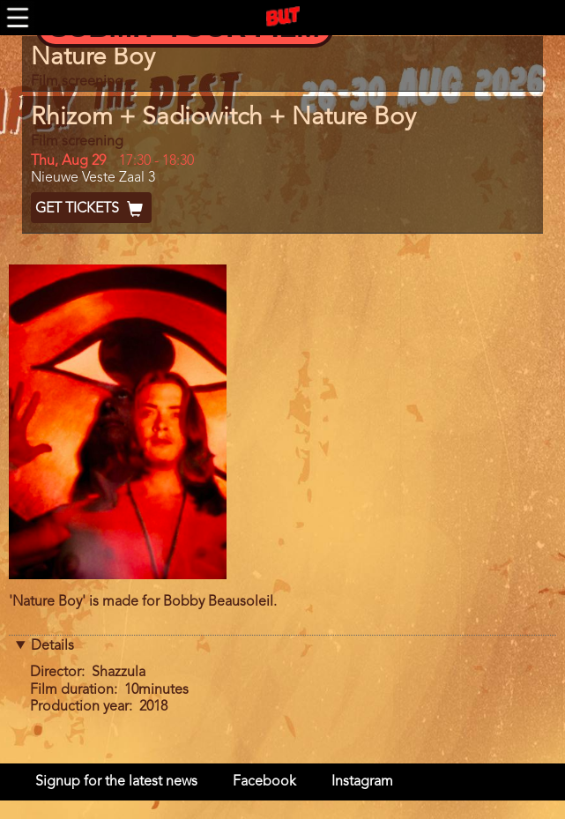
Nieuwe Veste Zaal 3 (93, 178)
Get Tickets (91, 209)
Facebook (264, 782)
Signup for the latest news (116, 782)
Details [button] (52, 646)
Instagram (362, 782)
